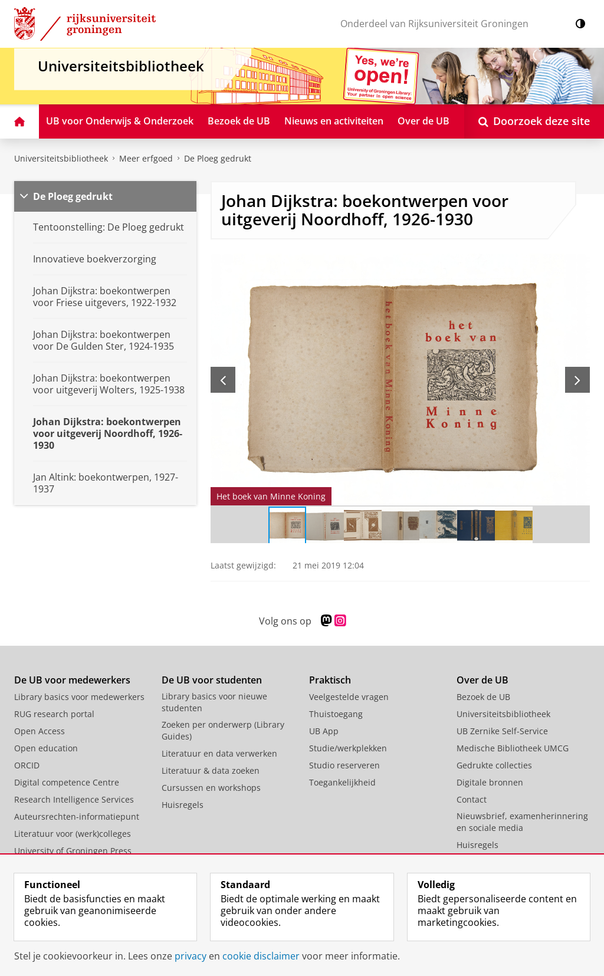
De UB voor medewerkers (72, 680)
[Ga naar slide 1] (287, 525)
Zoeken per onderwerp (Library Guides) (223, 730)
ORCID (27, 765)
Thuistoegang (336, 713)
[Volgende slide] (577, 380)
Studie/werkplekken (348, 748)
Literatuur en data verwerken (219, 753)
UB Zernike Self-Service (502, 731)
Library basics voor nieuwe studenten (214, 702)
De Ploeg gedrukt (217, 158)
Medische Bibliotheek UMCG (513, 748)
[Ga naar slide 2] (325, 525)
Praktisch (330, 680)
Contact (472, 799)
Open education (46, 748)
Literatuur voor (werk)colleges (72, 833)
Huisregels (182, 804)
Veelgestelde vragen (349, 696)
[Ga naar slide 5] (438, 525)
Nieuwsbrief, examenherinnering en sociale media (522, 821)
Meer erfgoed (146, 158)
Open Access (39, 731)
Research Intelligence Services (74, 799)
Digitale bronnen (490, 782)
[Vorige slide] (223, 380)
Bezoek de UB (483, 696)
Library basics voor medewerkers (79, 696)
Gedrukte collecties (494, 765)
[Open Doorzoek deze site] (534, 121)
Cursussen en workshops (211, 787)
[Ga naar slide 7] (514, 525)
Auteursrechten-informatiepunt (76, 816)
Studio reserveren (344, 765)
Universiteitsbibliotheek (61, 158)
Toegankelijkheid (342, 782)
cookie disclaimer (261, 955)
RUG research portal (54, 713)
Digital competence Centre (66, 782)
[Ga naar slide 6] (476, 525)
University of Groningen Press (73, 850)
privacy (190, 955)
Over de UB (482, 680)
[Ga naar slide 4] (400, 525)
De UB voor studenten (212, 680)
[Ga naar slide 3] (363, 525)
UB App (324, 731)
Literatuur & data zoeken (211, 770)
